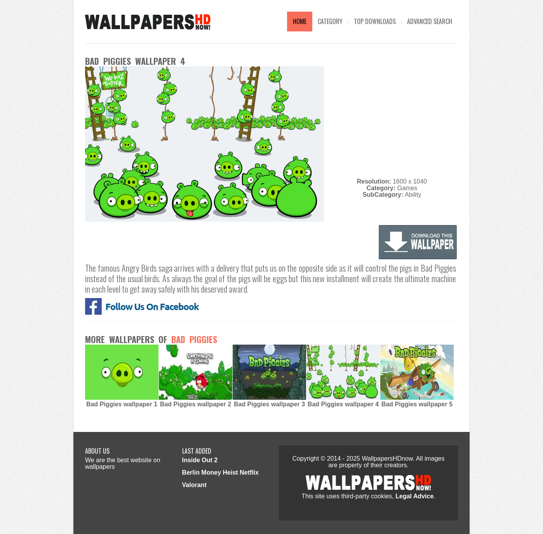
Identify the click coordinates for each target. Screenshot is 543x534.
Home (299, 21)
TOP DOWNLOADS (375, 21)
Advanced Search (429, 21)
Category (330, 21)
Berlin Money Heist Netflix (220, 472)
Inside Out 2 (200, 460)
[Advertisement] (392, 120)
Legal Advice (414, 496)
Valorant (194, 485)
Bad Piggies (194, 339)
